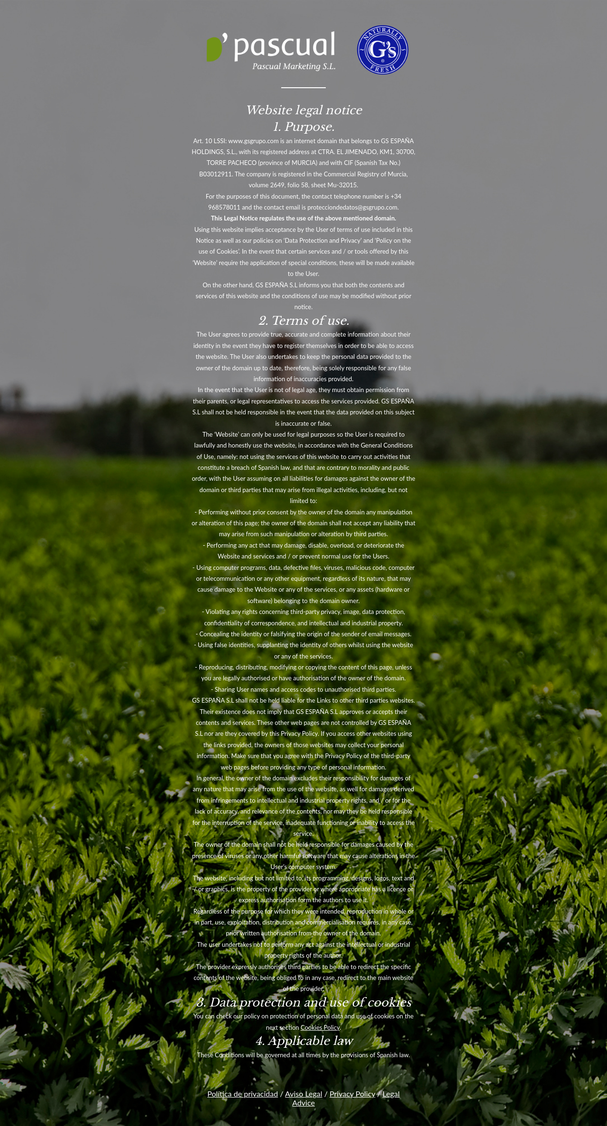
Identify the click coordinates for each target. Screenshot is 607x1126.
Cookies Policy (320, 1027)
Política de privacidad (242, 1093)
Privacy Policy (352, 1093)
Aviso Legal (303, 1093)
